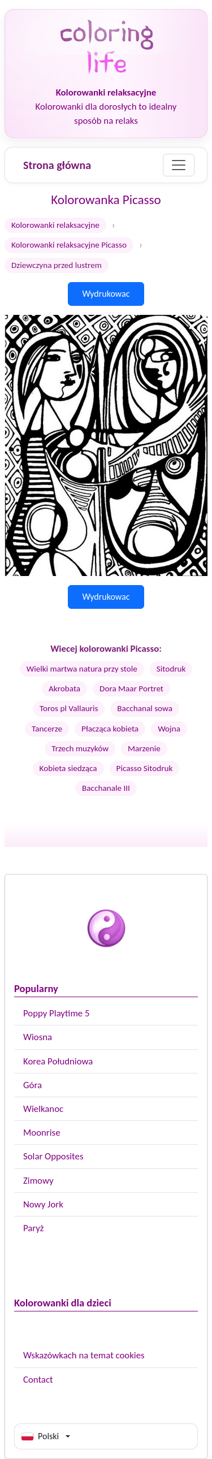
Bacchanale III (106, 788)
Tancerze (47, 729)
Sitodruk (171, 669)
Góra (32, 1085)
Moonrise (41, 1132)
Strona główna (57, 165)
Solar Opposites (53, 1156)
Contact (38, 1380)
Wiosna (37, 1037)
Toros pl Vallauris (69, 708)
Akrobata (64, 688)
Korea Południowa (58, 1061)
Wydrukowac (105, 293)
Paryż (33, 1228)
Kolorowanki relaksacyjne (55, 225)
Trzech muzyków (80, 748)
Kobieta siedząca (68, 768)
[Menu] (178, 165)
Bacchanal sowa (144, 708)
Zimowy (38, 1181)
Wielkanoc (43, 1109)
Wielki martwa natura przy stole (82, 669)
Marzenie (144, 748)
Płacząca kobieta (110, 729)
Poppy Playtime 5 (56, 1013)
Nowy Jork (43, 1204)
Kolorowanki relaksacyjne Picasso (69, 245)
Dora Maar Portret (131, 688)
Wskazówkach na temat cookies (84, 1355)
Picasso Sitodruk (144, 768)
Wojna (169, 729)
